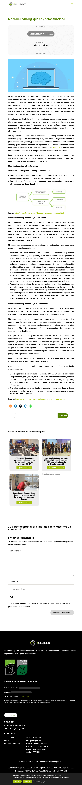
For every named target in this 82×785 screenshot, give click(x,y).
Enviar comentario (62, 612)
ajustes (66, 777)
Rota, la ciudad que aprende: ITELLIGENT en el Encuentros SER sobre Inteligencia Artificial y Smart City (56, 461)
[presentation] (20, 708)
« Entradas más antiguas (50, 474)
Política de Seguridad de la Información (47, 771)
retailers (56, 148)
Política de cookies (31, 768)
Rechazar (27, 781)
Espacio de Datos (24, 468)
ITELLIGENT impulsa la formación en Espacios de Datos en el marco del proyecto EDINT (24, 461)
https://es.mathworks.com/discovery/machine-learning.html (39, 213)
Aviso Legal (25, 697)
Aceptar (17, 781)
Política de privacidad (53, 768)
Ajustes (37, 781)
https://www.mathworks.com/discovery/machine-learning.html (40, 399)
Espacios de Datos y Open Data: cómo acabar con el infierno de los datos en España (24, 496)
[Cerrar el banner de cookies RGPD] (44, 781)
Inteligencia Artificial (41, 34)
